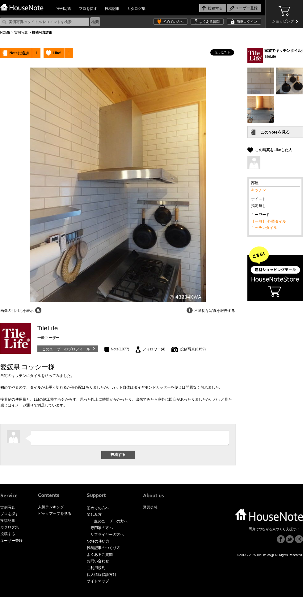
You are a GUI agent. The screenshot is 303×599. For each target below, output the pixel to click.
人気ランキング (51, 509)
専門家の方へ (101, 529)
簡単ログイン (247, 21)
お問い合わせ (98, 563)
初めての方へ (173, 21)
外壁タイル (276, 221)
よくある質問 (209, 21)
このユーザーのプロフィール (66, 349)
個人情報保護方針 (101, 576)
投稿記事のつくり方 (103, 549)
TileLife (270, 56)
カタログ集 (136, 8)
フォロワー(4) (154, 349)
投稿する (7, 536)
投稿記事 (112, 8)
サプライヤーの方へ (107, 536)
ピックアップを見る (54, 515)
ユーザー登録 (11, 542)
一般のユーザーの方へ (109, 523)
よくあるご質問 (100, 556)
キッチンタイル (264, 227)
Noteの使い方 (98, 543)
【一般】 (258, 221)
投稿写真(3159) (193, 349)
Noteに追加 (19, 53)
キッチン (258, 190)
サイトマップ (98, 583)
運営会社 (150, 509)
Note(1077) (120, 349)
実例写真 (64, 8)
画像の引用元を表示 (17, 310)
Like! (57, 53)
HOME (5, 32)
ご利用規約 (96, 570)
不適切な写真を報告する (214, 310)
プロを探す (88, 8)
